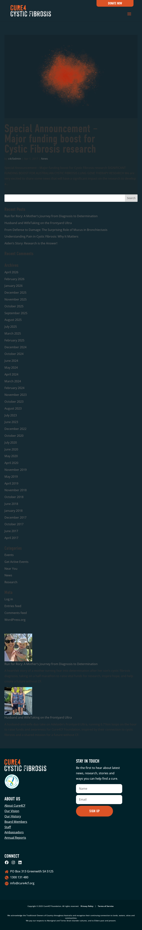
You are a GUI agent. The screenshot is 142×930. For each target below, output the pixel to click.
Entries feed (12, 606)
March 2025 (12, 333)
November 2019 (15, 470)
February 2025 (14, 340)
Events (9, 555)
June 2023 (11, 422)
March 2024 (12, 381)
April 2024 (11, 374)
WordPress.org (15, 620)
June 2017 (11, 531)
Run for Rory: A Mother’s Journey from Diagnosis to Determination (51, 216)
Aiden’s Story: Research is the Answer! (30, 243)
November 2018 (15, 490)
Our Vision (11, 811)
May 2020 (11, 456)
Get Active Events (16, 562)
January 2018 (13, 511)
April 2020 (11, 463)
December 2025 (15, 292)
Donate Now (115, 3)
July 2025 (10, 327)
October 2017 (13, 524)
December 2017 (15, 517)
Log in (8, 599)
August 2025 (13, 320)
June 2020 (11, 449)
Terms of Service (106, 906)
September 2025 (15, 313)
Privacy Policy (87, 906)
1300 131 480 (19, 877)
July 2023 (10, 415)
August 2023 (13, 408)
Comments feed (15, 613)
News (44, 158)
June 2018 (11, 504)
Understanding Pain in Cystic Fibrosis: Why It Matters (41, 236)
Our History (12, 816)
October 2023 (13, 402)
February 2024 (14, 388)
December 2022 (15, 429)
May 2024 (11, 367)
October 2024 (13, 354)
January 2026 (13, 286)
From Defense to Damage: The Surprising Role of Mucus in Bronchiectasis (55, 230)
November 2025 (15, 299)
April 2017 (11, 538)
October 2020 (13, 436)
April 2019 (11, 483)
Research (10, 582)
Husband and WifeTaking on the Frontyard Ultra (38, 223)
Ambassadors (14, 832)
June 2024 (11, 361)
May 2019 (11, 477)
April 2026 (11, 272)
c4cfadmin (14, 158)
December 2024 (15, 347)
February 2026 (14, 279)
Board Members (15, 822)
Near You (10, 569)
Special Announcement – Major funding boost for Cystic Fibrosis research (51, 139)
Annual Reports (15, 838)
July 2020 (10, 442)
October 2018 (13, 497)
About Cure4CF (14, 806)
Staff (7, 827)
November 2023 (15, 395)
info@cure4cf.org (22, 883)
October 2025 (13, 306)
